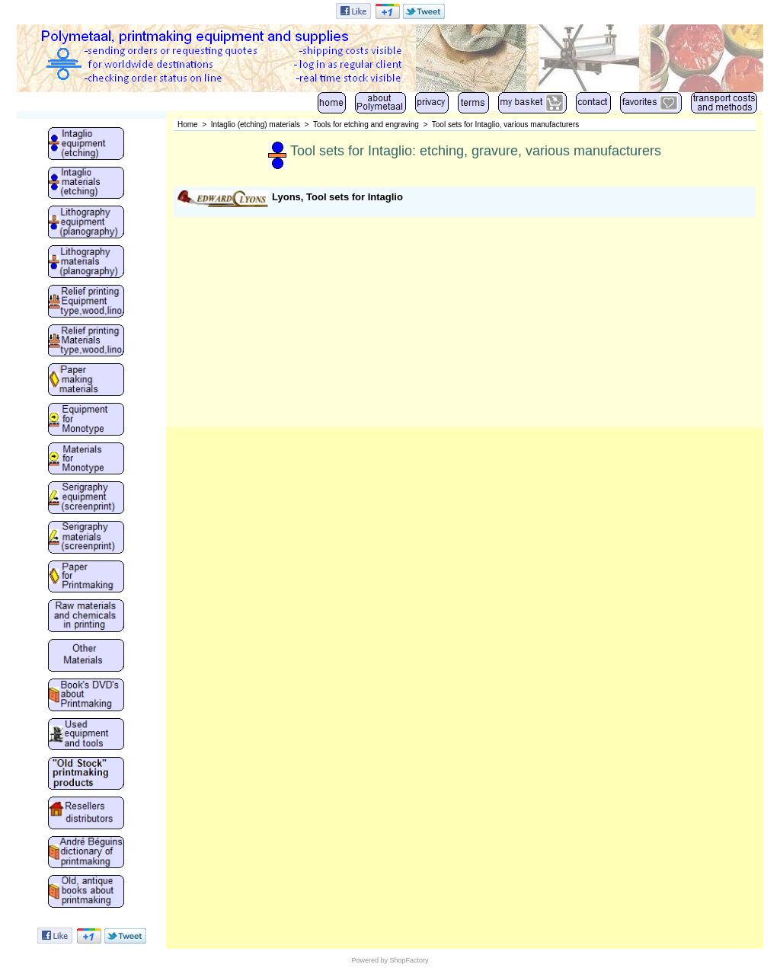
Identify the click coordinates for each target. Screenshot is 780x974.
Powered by (369, 960)
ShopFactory (408, 960)
